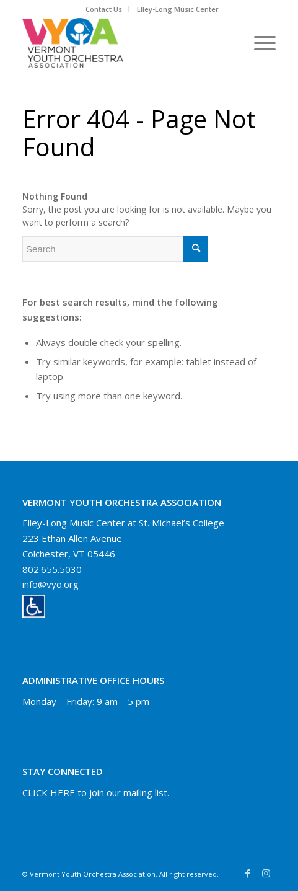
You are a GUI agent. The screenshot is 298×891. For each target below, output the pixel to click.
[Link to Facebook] (248, 873)
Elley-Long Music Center (178, 9)
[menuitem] (104, 9)
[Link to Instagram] (266, 873)
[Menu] (259, 43)
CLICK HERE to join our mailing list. (95, 792)
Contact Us (103, 9)
